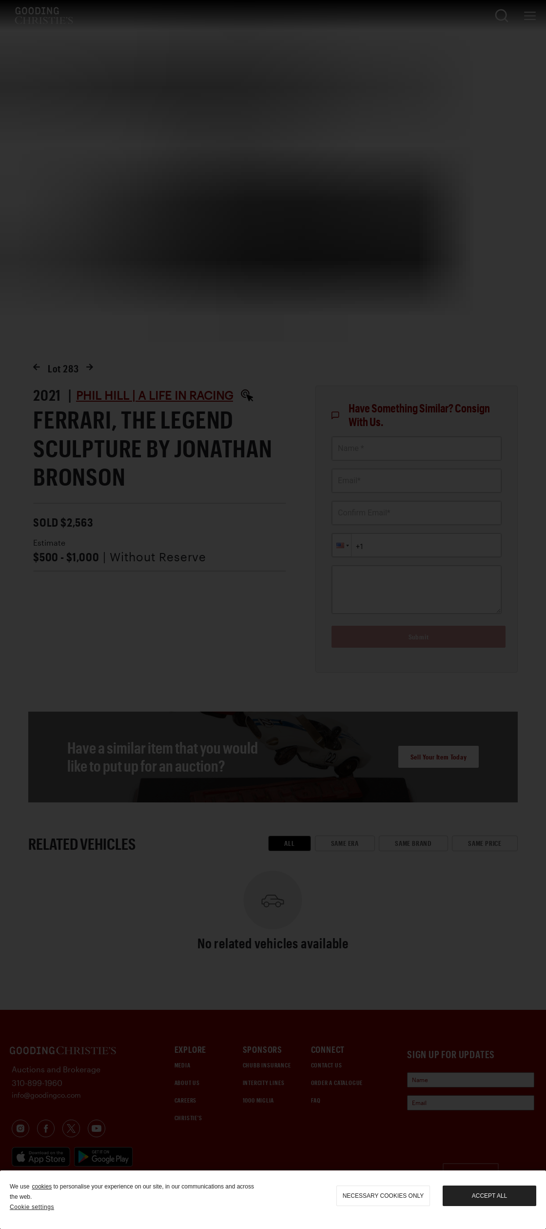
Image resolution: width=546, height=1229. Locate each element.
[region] (273, 1199)
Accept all (489, 1195)
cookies (42, 1186)
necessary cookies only (383, 1195)
